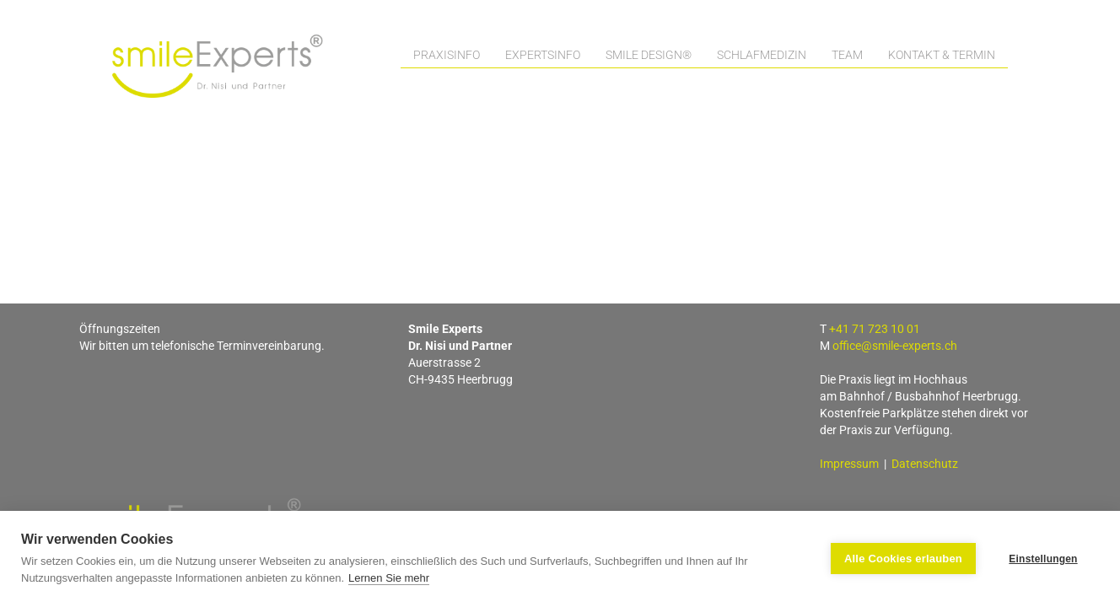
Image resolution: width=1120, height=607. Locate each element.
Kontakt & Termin (941, 55)
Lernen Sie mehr (388, 578)
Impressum (849, 463)
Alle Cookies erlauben (903, 558)
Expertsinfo (542, 55)
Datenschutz (924, 463)
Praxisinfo (446, 55)
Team (847, 55)
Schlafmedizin (761, 55)
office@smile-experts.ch (894, 345)
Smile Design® (649, 55)
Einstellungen (1043, 559)
